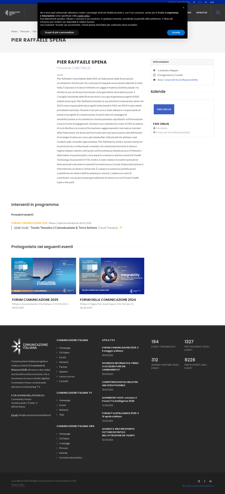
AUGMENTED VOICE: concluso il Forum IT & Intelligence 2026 (119, 399)
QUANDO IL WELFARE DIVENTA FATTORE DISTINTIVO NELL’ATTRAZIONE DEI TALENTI (118, 432)
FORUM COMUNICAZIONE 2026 (29, 223)
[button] (183, 7)
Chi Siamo (64, 352)
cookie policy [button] (83, 16)
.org (212, 2)
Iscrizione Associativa (70, 457)
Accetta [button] (176, 32)
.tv (205, 2)
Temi (61, 414)
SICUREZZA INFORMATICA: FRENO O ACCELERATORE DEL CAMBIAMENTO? (120, 366)
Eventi (62, 357)
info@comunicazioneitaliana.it (198, 485)
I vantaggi (64, 443)
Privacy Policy (18, 484)
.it (194, 2)
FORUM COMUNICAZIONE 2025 (35, 299)
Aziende (63, 452)
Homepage (64, 347)
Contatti (63, 381)
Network (63, 362)
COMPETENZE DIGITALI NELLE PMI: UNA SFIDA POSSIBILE (120, 383)
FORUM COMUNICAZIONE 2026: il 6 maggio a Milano (120, 349)
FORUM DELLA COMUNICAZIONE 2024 (108, 299)
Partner (63, 366)
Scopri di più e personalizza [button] (59, 32)
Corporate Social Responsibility (181, 79)
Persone (24, 31)
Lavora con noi (67, 376)
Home (14, 31)
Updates (63, 371)
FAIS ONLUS (82, 68)
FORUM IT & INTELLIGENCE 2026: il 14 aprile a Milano (120, 415)
